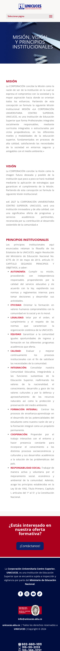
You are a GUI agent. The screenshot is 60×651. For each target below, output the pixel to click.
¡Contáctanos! (30, 546)
